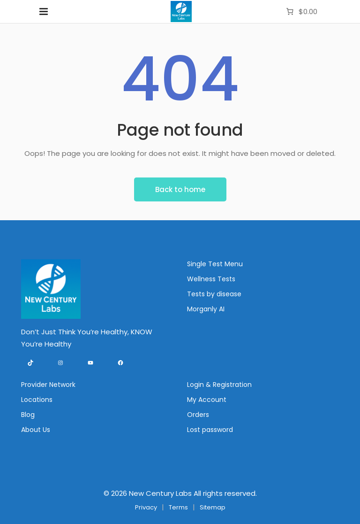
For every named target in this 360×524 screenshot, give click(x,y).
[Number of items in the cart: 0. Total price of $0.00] (301, 12)
